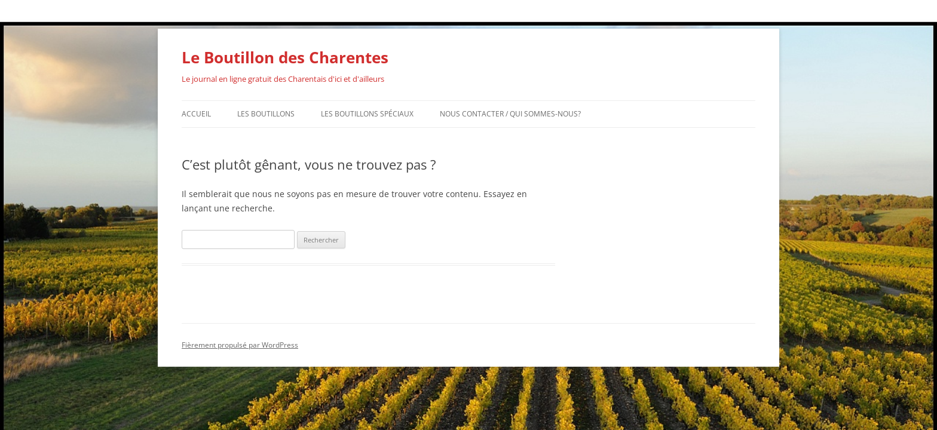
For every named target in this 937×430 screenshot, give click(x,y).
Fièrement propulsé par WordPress (240, 345)
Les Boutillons (266, 114)
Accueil (196, 114)
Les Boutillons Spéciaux (367, 114)
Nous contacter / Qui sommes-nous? (510, 114)
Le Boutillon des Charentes (285, 57)
